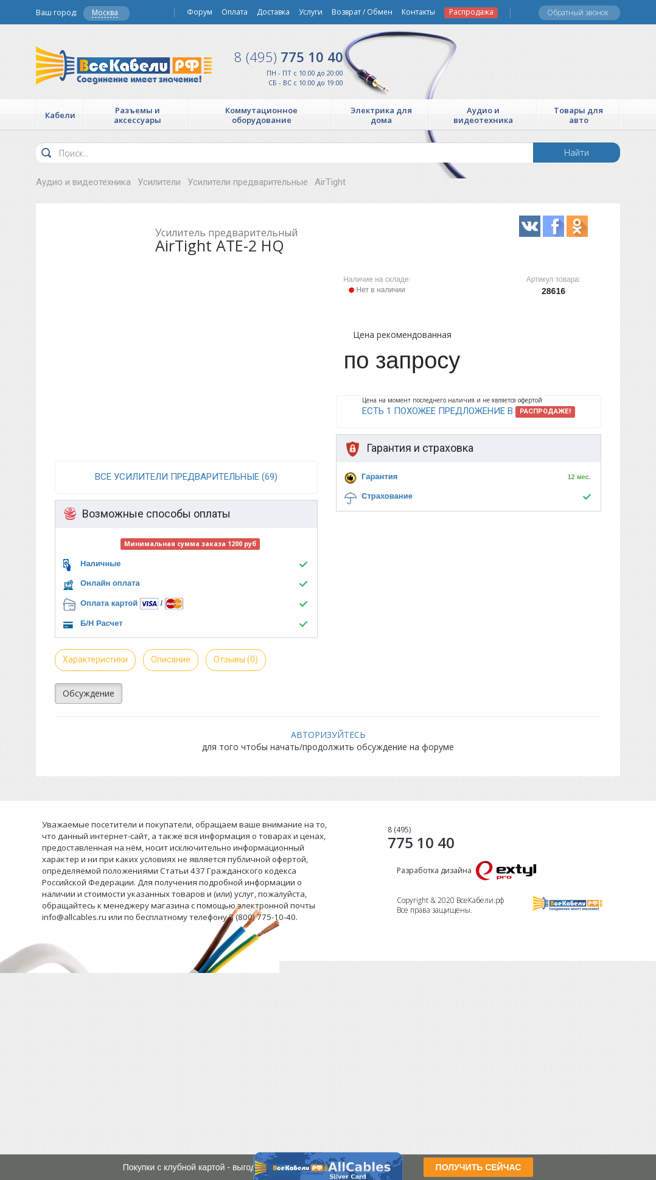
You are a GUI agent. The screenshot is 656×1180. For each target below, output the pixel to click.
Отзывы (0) (236, 659)
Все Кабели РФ (124, 65)
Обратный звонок (578, 12)
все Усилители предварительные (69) (186, 476)
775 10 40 (288, 56)
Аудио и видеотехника (83, 182)
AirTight (330, 182)
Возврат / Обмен (362, 12)
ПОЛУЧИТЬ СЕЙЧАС (479, 1167)
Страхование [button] (387, 495)
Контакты (418, 12)
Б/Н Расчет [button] (101, 623)
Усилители (159, 182)
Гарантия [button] (379, 476)
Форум (199, 12)
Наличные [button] (100, 563)
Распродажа (471, 12)
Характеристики (95, 659)
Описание (170, 659)
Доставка (273, 12)
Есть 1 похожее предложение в (468, 412)
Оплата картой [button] (109, 603)
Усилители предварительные (247, 182)
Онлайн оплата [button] (110, 583)
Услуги (311, 12)
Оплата (235, 12)
